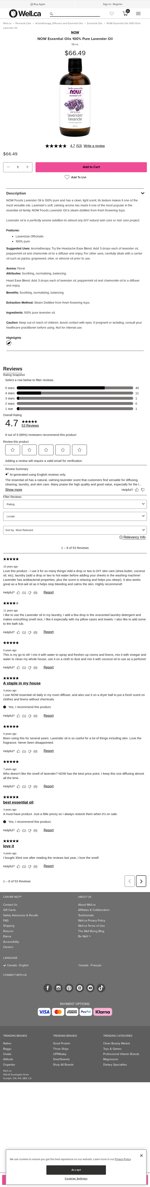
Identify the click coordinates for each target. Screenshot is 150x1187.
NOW (75, 32)
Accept (76, 1170)
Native (7, 1043)
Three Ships (61, 1049)
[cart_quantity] (18, 167)
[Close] (141, 1155)
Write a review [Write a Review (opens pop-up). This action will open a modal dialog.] (94, 146)
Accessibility (11, 942)
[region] (76, 1167)
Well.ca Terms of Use (91, 926)
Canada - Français (90, 965)
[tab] (75, 193)
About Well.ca (86, 905)
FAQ (6, 920)
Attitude (8, 1059)
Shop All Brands (63, 1064)
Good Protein (61, 1043)
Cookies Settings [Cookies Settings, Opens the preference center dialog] (76, 1179)
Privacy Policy (123, 1159)
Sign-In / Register (112, 4)
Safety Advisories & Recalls (20, 915)
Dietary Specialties (115, 1064)
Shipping (8, 926)
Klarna (7, 936)
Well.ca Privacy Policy (91, 920)
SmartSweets (61, 1059)
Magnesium (110, 1059)
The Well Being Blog (91, 931)
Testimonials (86, 915)
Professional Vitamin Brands (121, 1054)
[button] (8, 167)
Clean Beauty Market (116, 1043)
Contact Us (10, 905)
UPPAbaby (59, 1054)
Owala (7, 1054)
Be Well (84, 936)
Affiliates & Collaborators (94, 910)
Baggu (7, 1049)
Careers (8, 947)
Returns (8, 931)
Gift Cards (9, 910)
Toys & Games (112, 1049)
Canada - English (18, 965)
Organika (9, 1064)
